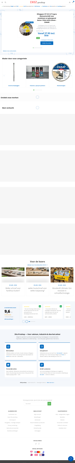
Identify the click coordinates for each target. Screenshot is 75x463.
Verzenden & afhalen (62, 422)
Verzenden (49, 403)
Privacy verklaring (12, 425)
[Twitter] (36, 444)
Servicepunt (12, 420)
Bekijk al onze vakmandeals (9, 51)
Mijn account (37, 414)
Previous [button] (4, 75)
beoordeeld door (32, 6)
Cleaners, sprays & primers (37, 85)
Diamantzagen (61, 85)
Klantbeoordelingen (12, 431)
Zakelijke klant (62, 428)
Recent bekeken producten (37, 422)
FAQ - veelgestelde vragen (62, 414)
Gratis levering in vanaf (10, 6)
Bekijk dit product (46, 43)
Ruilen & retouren (62, 425)
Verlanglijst (37, 431)
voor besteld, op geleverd (53, 6)
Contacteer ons (12, 414)
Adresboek (37, 420)
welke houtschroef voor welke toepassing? (37, 289)
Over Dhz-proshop (12, 417)
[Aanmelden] (36, 403)
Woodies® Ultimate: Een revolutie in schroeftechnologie (62, 290)
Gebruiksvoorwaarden (12, 428)
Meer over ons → (51, 382)
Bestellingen (37, 417)
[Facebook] (39, 444)
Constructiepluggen (13, 85)
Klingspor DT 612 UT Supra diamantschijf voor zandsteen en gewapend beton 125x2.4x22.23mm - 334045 (47, 18)
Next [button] (70, 75)
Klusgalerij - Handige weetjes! (12, 422)
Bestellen (62, 417)
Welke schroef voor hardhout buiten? (13, 289)
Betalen (62, 420)
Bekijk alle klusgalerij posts (37, 265)
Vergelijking (37, 425)
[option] (37, 29)
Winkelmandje (37, 428)
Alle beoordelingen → (9, 319)
